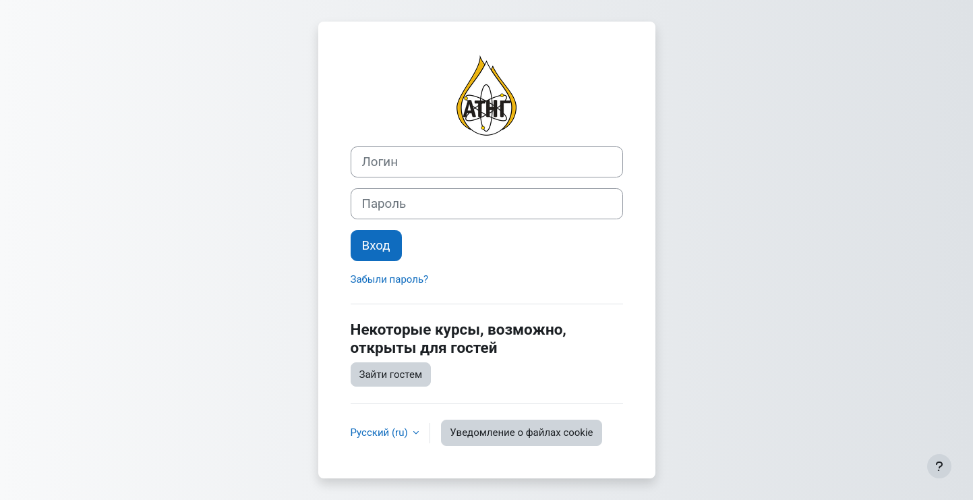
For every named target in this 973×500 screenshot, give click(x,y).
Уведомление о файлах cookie (521, 432)
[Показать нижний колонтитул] (939, 466)
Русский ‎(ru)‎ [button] (381, 432)
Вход (376, 245)
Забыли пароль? (390, 279)
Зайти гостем (391, 374)
